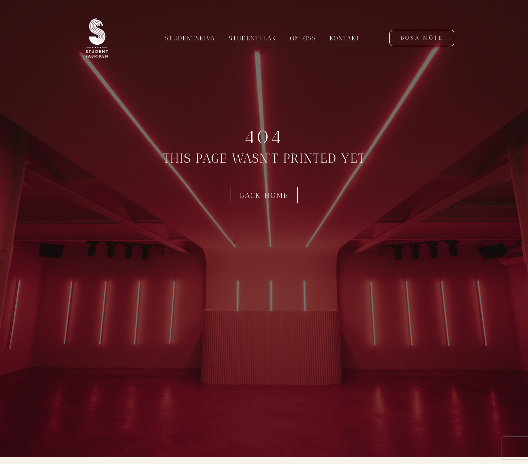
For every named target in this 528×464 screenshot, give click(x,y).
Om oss (303, 38)
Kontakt (345, 38)
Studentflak (252, 38)
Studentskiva (190, 38)
